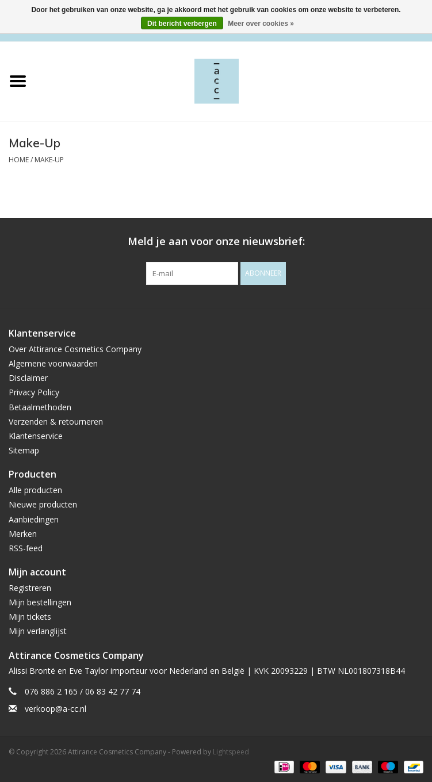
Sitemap (24, 450)
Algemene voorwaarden (53, 363)
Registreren (30, 587)
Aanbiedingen (34, 519)
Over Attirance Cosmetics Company (75, 349)
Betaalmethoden (40, 407)
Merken (23, 533)
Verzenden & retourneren (56, 421)
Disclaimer (28, 377)
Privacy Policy (34, 392)
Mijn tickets (30, 616)
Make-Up (49, 160)
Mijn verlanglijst (38, 630)
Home (19, 160)
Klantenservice (36, 435)
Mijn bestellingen (40, 602)
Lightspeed (231, 752)
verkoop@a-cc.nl (55, 708)
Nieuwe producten (43, 504)
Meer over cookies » (261, 24)
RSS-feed (26, 548)
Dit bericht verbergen (182, 24)
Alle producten (35, 490)
